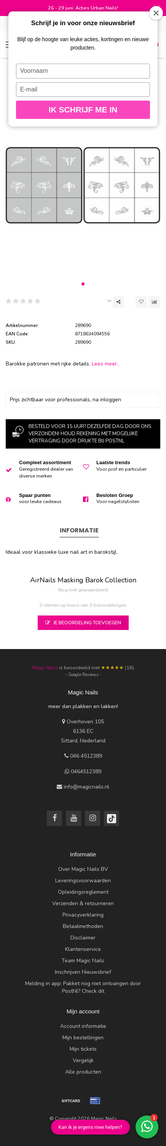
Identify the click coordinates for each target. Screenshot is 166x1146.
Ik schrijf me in (83, 109)
